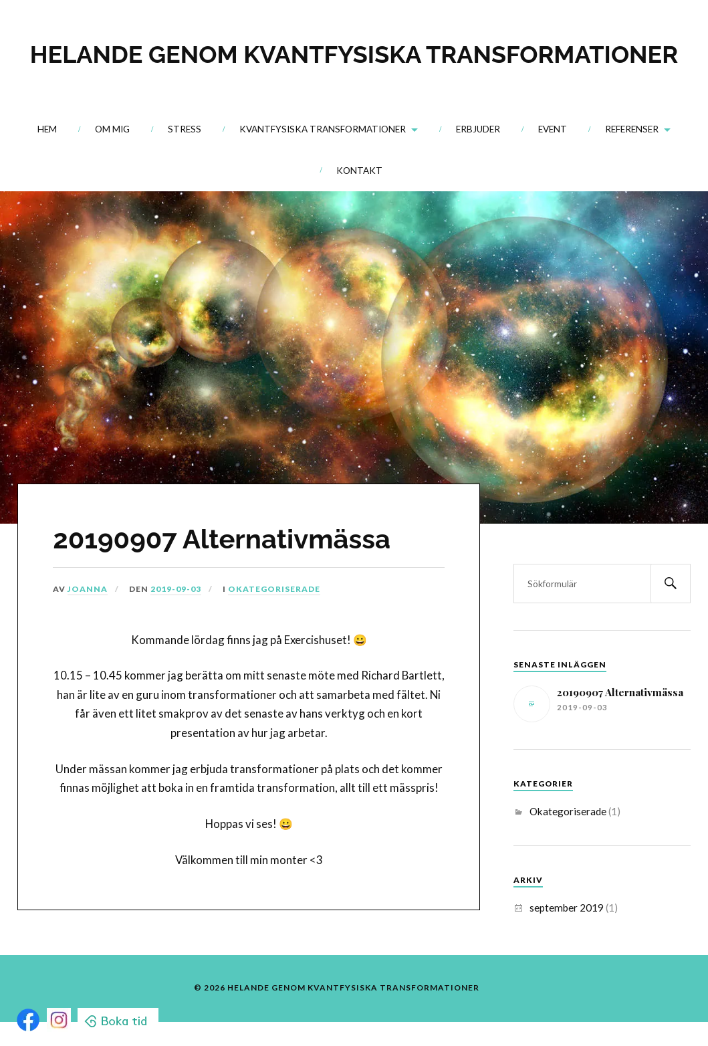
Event (552, 129)
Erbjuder (478, 129)
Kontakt (359, 170)
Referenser (632, 129)
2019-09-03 (175, 589)
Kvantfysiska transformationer (322, 129)
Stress (184, 129)
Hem (47, 129)
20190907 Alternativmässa (221, 538)
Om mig (112, 129)
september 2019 (566, 908)
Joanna (88, 589)
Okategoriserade (274, 589)
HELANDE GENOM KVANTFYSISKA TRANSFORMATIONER (354, 54)
